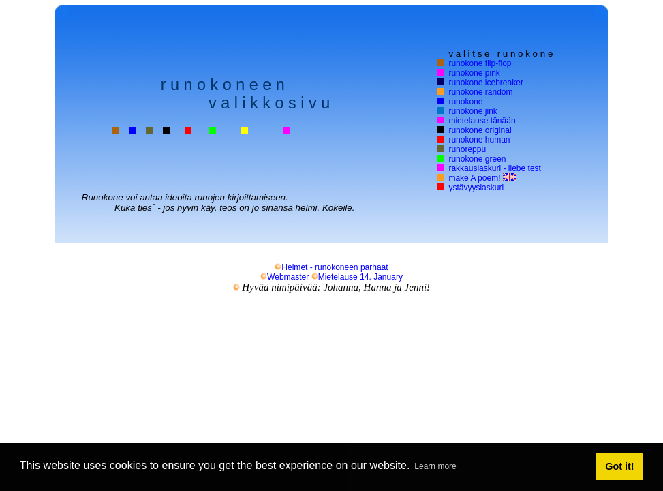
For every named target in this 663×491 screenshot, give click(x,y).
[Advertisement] (332, 352)
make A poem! (482, 178)
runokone (465, 101)
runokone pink (474, 73)
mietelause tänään (481, 120)
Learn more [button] (435, 466)
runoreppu (467, 149)
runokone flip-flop (479, 63)
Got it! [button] (619, 466)
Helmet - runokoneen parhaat (331, 267)
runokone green (477, 159)
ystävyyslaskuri (476, 187)
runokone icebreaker (485, 82)
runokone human (479, 140)
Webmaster (284, 277)
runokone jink (472, 111)
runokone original (479, 130)
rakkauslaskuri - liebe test (494, 168)
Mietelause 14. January (357, 277)
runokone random (480, 92)
